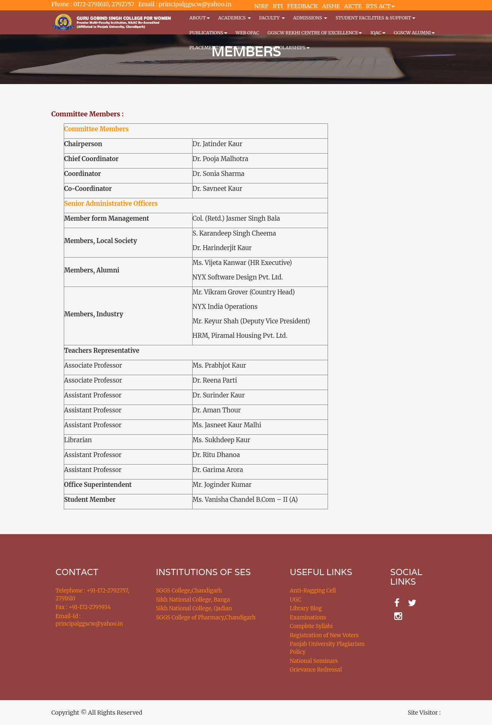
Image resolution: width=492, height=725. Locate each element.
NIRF (261, 6)
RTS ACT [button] (380, 6)
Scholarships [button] (290, 48)
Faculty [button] (272, 18)
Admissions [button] (310, 18)
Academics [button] (234, 18)
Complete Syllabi (311, 626)
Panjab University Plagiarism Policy (327, 648)
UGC (295, 599)
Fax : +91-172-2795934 (83, 607)
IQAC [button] (377, 33)
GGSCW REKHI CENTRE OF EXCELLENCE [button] (315, 33)
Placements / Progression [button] (225, 48)
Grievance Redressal (316, 669)
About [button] (199, 18)
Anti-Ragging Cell (313, 590)
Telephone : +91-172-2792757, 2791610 (92, 594)
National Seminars (314, 661)
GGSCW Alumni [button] (414, 33)
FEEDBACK (302, 6)
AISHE (331, 6)
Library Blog (306, 608)
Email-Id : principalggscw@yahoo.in (89, 620)
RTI (277, 6)
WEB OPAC (247, 33)
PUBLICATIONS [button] (208, 33)
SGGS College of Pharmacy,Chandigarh (206, 617)
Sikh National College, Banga (193, 599)
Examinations (308, 617)
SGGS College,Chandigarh (189, 590)
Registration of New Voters (324, 635)
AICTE (353, 6)
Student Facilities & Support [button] (375, 18)
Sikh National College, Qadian (194, 608)
